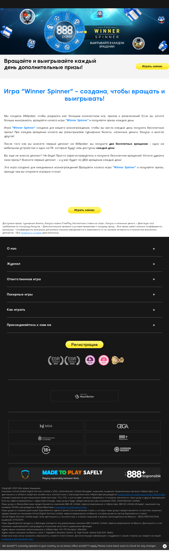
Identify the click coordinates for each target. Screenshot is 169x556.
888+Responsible (122, 438)
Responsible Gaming (142, 474)
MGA (46, 426)
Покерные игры (20, 294)
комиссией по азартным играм (70, 507)
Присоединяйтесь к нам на (29, 325)
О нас (12, 248)
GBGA (122, 426)
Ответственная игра (24, 279)
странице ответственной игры (17, 539)
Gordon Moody (125, 450)
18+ (46, 450)
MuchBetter (84, 396)
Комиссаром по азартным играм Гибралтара (141, 494)
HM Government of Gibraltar (46, 438)
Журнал (13, 264)
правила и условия (31, 233)
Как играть (16, 310)
